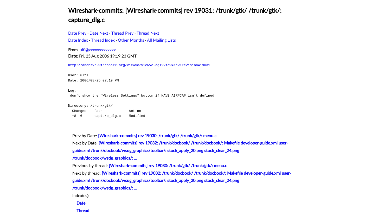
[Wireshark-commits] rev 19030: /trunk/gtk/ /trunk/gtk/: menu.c (157, 136)
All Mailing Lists (161, 40)
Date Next (98, 33)
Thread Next (148, 33)
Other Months (131, 40)
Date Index (78, 40)
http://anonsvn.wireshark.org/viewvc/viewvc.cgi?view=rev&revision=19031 (139, 65)
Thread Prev (122, 33)
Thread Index (103, 40)
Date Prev (77, 33)
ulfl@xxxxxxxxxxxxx (98, 50)
